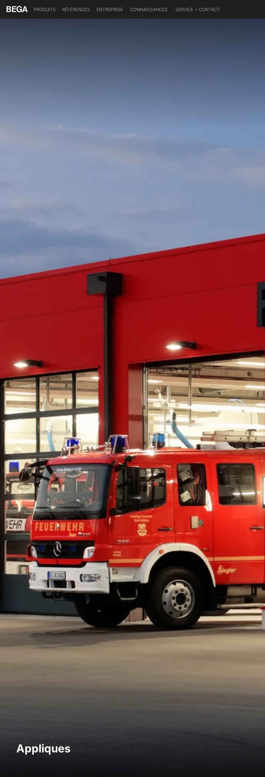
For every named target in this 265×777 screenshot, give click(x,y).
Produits (45, 9)
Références (76, 9)
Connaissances (149, 9)
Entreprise (110, 9)
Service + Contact (197, 9)
